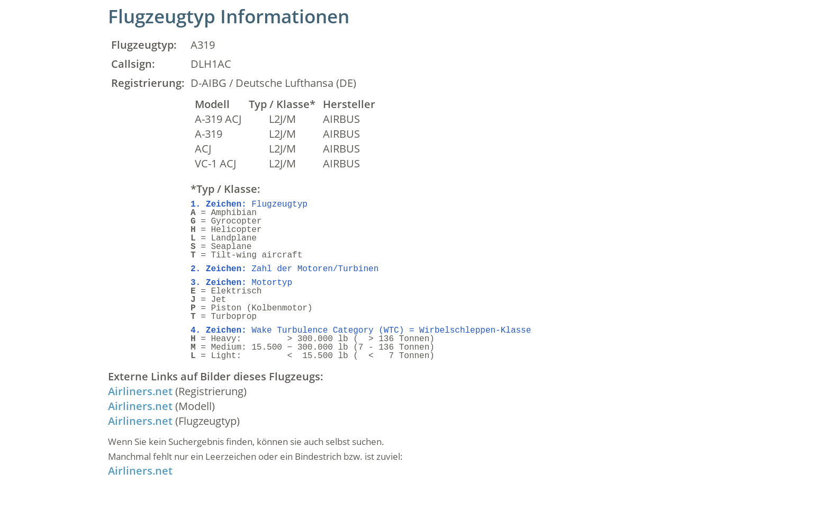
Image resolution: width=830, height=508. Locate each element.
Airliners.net (140, 391)
